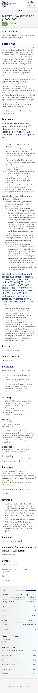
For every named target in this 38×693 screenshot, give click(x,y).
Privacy (22, 686)
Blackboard (6, 482)
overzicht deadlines (19, 451)
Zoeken (20, 10)
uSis (13, 541)
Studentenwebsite (12, 686)
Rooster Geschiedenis (12, 350)
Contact (29, 686)
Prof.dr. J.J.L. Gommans (10, 565)
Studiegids (32, 2)
